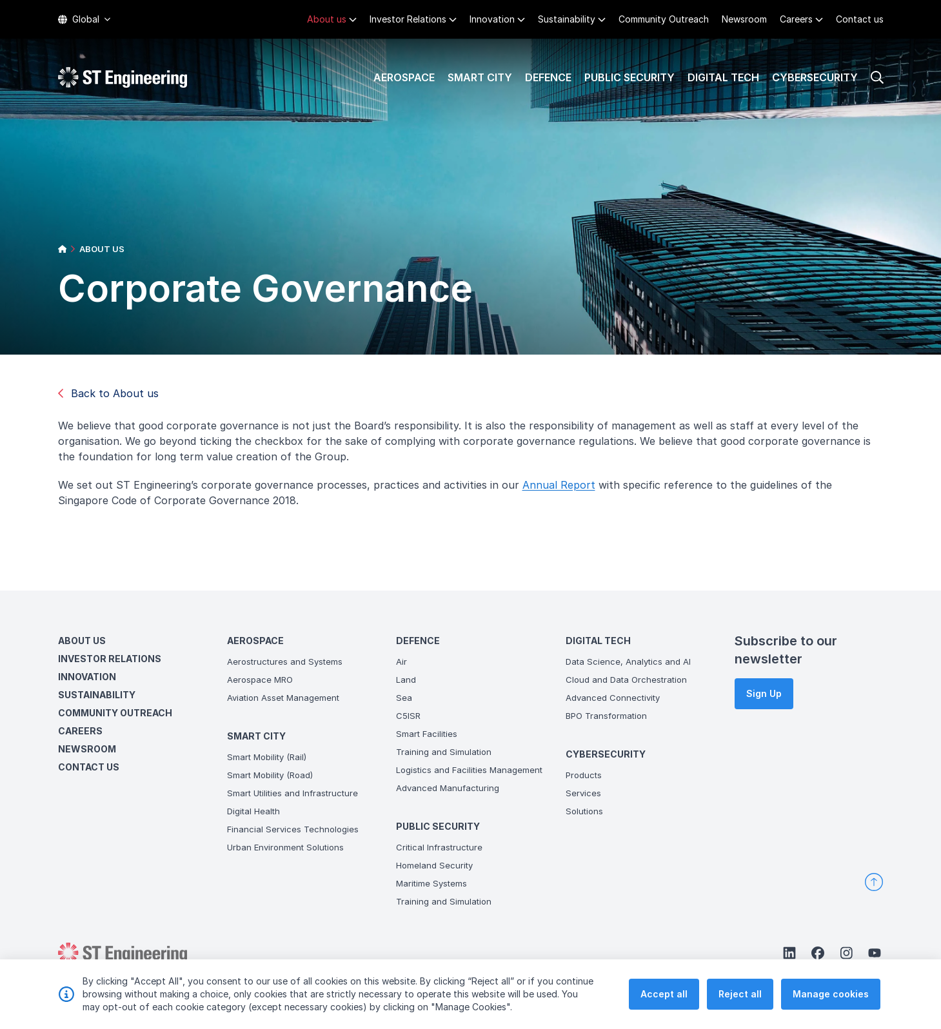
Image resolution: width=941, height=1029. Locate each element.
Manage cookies (831, 993)
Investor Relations (408, 19)
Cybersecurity (815, 77)
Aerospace (404, 77)
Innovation (492, 19)
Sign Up (764, 693)
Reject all (740, 993)
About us (326, 19)
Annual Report (558, 484)
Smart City (480, 77)
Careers (796, 19)
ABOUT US (101, 249)
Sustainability (566, 19)
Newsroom (744, 19)
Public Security (629, 77)
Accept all (664, 993)
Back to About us (108, 393)
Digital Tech (723, 77)
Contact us (860, 19)
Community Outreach (664, 19)
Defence (548, 77)
